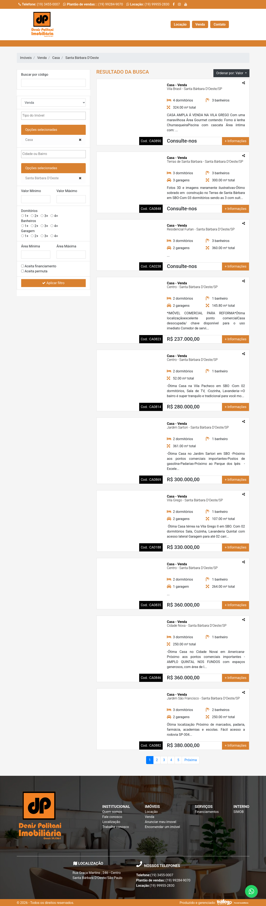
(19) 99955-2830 (147, 4)
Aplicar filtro (53, 283)
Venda (200, 24)
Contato (220, 24)
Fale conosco (112, 817)
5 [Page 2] (178, 760)
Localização (111, 822)
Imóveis (26, 58)
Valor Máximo (67, 191)
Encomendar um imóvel (162, 827)
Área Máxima (66, 246)
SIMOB (239, 812)
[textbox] (43, 115)
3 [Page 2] (164, 760)
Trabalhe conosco (115, 827)
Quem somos (112, 812)
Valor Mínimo (31, 191)
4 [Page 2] (171, 760)
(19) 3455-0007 (39, 4)
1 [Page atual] (150, 760)
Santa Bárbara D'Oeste (82, 58)
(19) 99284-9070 (93, 4)
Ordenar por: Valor (230, 73)
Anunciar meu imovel (160, 822)
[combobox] (53, 116)
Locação (180, 24)
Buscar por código (34, 75)
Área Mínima (30, 246)
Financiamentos (207, 812)
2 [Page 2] (157, 760)
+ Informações (235, 141)
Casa (56, 58)
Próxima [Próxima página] (190, 760)
